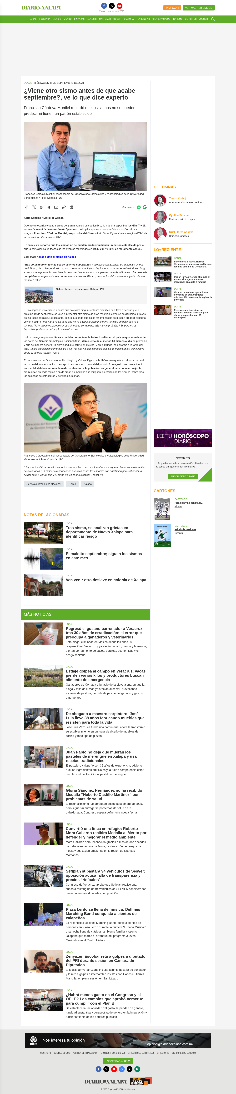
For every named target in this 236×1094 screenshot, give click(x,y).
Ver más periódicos (198, 7)
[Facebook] (104, 6)
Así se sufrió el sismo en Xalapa (56, 256)
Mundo (68, 19)
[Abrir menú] (23, 19)
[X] (112, 6)
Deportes (190, 19)
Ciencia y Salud (161, 19)
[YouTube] (119, 6)
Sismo (72, 483)
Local (33, 19)
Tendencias (143, 19)
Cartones (105, 19)
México (57, 19)
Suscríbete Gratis (183, 476)
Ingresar (172, 7)
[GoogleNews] (122, 1069)
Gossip (117, 19)
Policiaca (44, 19)
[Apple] (129, 1069)
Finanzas (79, 19)
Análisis (92, 19)
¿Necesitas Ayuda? (118, 1061)
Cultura (129, 19)
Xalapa (88, 483)
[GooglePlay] (137, 1069)
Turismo (177, 19)
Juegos (203, 19)
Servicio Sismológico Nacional (43, 483)
